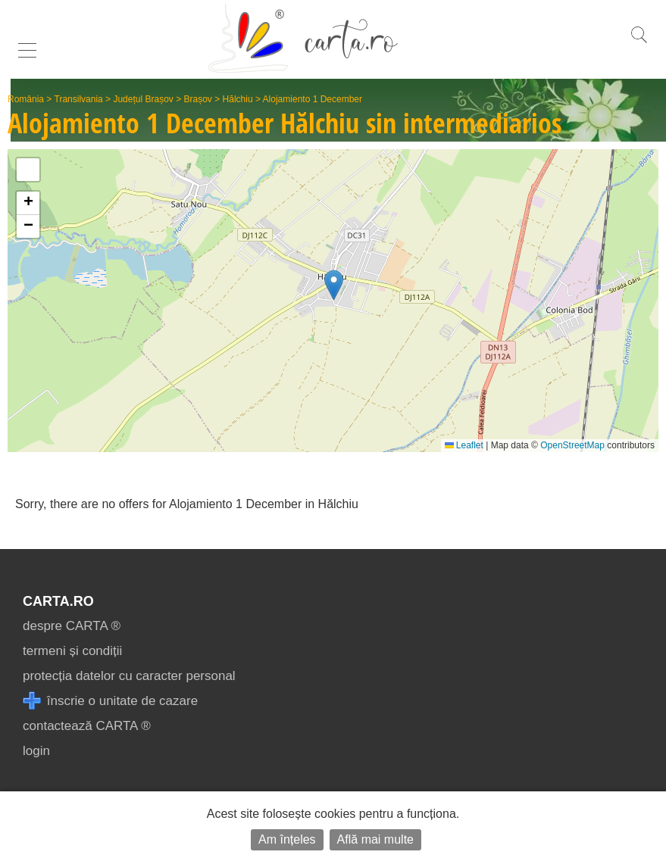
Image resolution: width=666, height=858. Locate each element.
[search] (639, 42)
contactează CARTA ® (87, 726)
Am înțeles (287, 839)
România (26, 99)
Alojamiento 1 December (312, 99)
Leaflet (464, 445)
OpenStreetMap (572, 445)
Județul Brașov (143, 99)
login (36, 751)
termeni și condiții (72, 651)
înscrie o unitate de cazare (110, 701)
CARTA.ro (58, 601)
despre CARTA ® (71, 626)
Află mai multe (375, 839)
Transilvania (79, 99)
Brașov (198, 99)
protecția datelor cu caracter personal (129, 676)
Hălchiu (238, 99)
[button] (333, 285)
